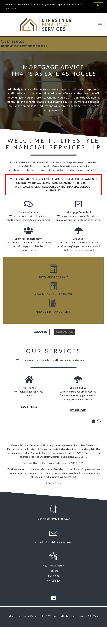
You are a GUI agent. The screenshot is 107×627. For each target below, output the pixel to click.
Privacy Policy (53, 483)
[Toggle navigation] (100, 25)
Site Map (93, 615)
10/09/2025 (77, 462)
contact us (64, 331)
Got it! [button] (98, 7)
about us (41, 331)
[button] (93, 421)
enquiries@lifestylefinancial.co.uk (25, 45)
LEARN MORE (29, 406)
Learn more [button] (10, 8)
